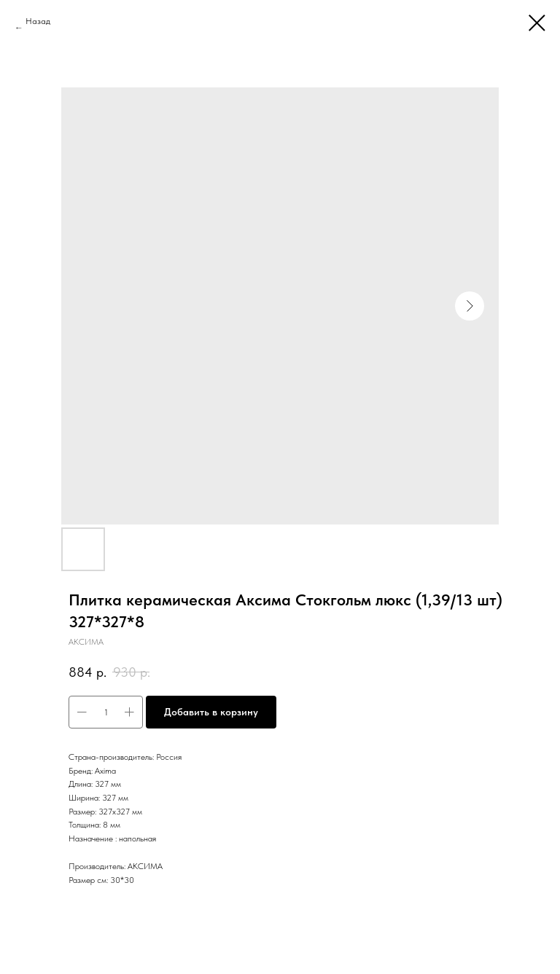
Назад (38, 21)
